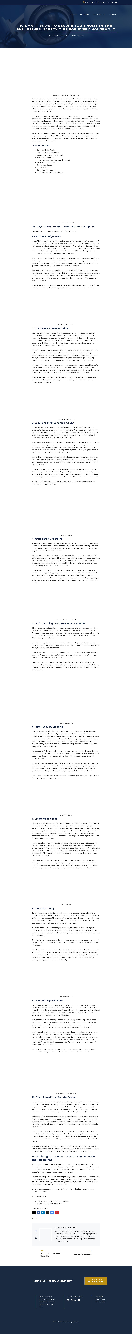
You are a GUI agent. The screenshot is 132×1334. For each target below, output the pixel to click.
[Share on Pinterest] (57, 1212)
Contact (112, 15)
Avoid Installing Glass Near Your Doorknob (53, 160)
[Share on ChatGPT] (48, 1212)
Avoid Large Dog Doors (46, 157)
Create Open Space (44, 165)
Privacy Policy (100, 1299)
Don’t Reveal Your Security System (50, 172)
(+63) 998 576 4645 (76, 1297)
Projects (84, 15)
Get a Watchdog (43, 167)
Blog (35, 1219)
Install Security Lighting (46, 162)
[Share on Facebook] (38, 1212)
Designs (73, 15)
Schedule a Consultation (96, 1281)
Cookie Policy (100, 1302)
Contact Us (99, 1297)
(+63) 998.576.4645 (109, 2)
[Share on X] (34, 1212)
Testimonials (98, 15)
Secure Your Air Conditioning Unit (50, 155)
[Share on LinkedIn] (43, 1212)
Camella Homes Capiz (82, 1254)
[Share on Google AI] (52, 1212)
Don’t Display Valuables (46, 170)
